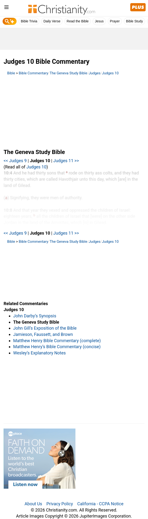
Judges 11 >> (66, 160)
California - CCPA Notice (100, 503)
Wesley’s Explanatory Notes (39, 352)
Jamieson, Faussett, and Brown (43, 334)
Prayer (115, 21)
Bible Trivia (29, 21)
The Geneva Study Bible (68, 73)
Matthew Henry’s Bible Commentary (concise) (57, 346)
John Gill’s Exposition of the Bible (45, 328)
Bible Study (134, 21)
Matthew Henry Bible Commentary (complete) (57, 340)
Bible (11, 73)
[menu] (6, 8)
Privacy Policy (59, 503)
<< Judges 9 (15, 160)
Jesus (99, 21)
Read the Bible (78, 21)
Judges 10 (110, 73)
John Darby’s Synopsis (34, 315)
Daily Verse (51, 21)
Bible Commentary (33, 73)
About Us (33, 503)
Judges (94, 73)
